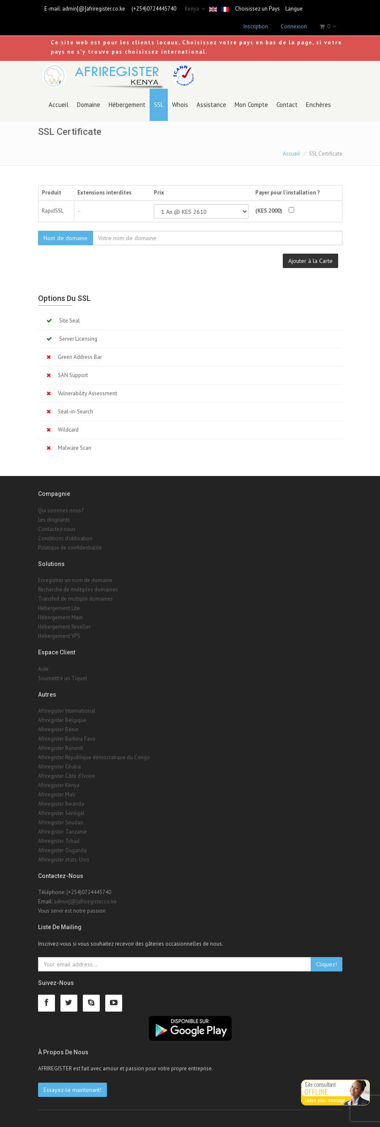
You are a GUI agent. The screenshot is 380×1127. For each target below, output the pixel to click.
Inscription (255, 26)
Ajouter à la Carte (310, 261)
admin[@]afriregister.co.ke (93, 8)
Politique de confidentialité (70, 547)
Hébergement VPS (59, 636)
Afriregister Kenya (58, 785)
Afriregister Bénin (58, 729)
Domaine (88, 105)
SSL (159, 105)
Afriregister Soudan (60, 822)
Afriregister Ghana (59, 766)
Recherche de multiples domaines (78, 589)
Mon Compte (251, 105)
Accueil (58, 105)
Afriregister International (67, 710)
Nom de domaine (65, 238)
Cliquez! (326, 964)
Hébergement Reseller (64, 626)
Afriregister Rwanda (61, 803)
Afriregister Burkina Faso (67, 738)
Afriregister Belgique (62, 720)
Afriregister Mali (56, 794)
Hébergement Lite (59, 608)
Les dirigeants (54, 519)
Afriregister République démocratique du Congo (94, 757)
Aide (43, 669)
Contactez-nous (57, 529)
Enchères (318, 105)
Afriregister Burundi (60, 748)
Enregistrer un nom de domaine (75, 580)
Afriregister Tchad (58, 841)
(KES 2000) (268, 210)
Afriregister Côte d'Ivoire (66, 776)
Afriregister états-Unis (63, 859)
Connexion (294, 26)
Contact (287, 105)
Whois (180, 105)
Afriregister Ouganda (62, 850)
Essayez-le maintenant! (72, 1090)
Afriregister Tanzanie (62, 831)
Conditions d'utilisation (65, 538)
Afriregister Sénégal (61, 813)
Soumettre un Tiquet (62, 678)
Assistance (211, 105)
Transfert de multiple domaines (75, 598)
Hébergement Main (60, 617)
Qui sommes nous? (60, 510)
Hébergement (127, 105)
